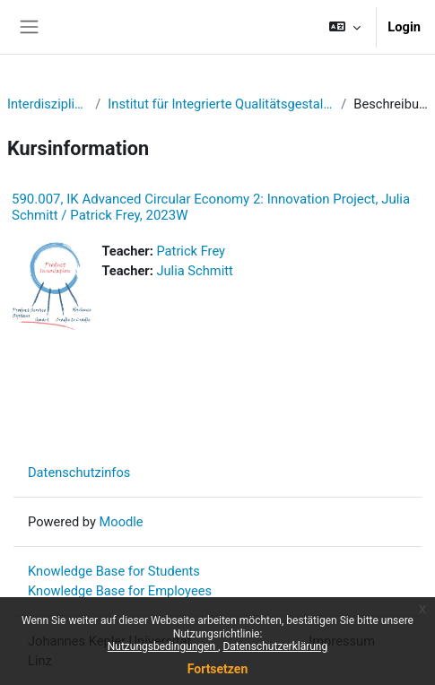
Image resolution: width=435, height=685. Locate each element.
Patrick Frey (190, 251)
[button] (345, 27)
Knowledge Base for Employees (120, 591)
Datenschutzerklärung (274, 646)
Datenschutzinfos (79, 472)
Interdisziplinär (47, 104)
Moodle (122, 522)
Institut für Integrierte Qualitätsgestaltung (221, 104)
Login (404, 27)
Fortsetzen (217, 669)
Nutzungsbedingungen (163, 646)
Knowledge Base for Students (114, 571)
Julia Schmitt (194, 271)
